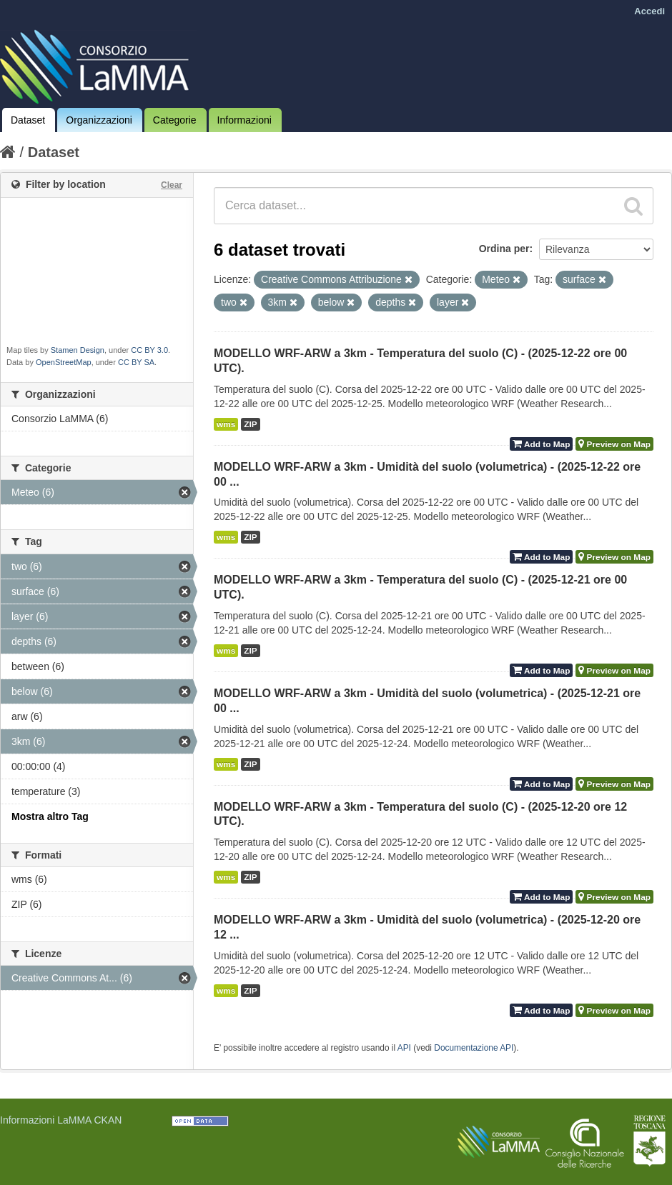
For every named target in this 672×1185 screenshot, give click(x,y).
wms (226, 424)
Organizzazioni (99, 120)
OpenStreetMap (64, 362)
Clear (171, 185)
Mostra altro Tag (50, 816)
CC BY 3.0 (149, 350)
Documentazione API (473, 1048)
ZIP (250, 424)
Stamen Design (77, 350)
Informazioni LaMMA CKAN (61, 1120)
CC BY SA (136, 362)
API (404, 1048)
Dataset (28, 120)
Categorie (175, 120)
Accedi (649, 11)
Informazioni (244, 120)
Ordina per (504, 248)
